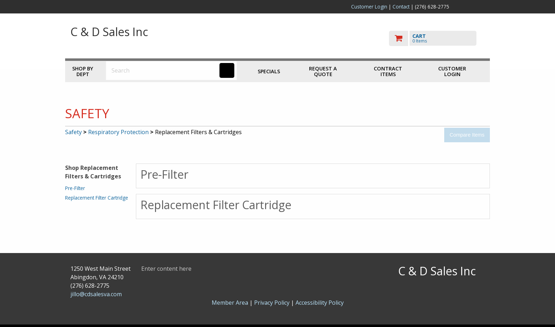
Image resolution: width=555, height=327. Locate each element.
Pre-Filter (75, 188)
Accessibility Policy (320, 302)
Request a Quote (323, 71)
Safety (73, 132)
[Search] (226, 70)
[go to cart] (437, 38)
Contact (401, 6)
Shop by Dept (82, 71)
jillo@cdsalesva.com (96, 294)
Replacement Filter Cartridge (96, 197)
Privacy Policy (272, 302)
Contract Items (388, 71)
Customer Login (369, 6)
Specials (269, 71)
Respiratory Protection (118, 132)
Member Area (230, 302)
